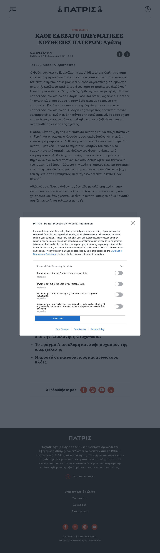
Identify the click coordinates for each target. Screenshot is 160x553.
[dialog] (80, 276)
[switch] (119, 273)
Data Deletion (62, 329)
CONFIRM (57, 318)
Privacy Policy (97, 329)
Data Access (80, 329)
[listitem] (80, 266)
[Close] (134, 224)
